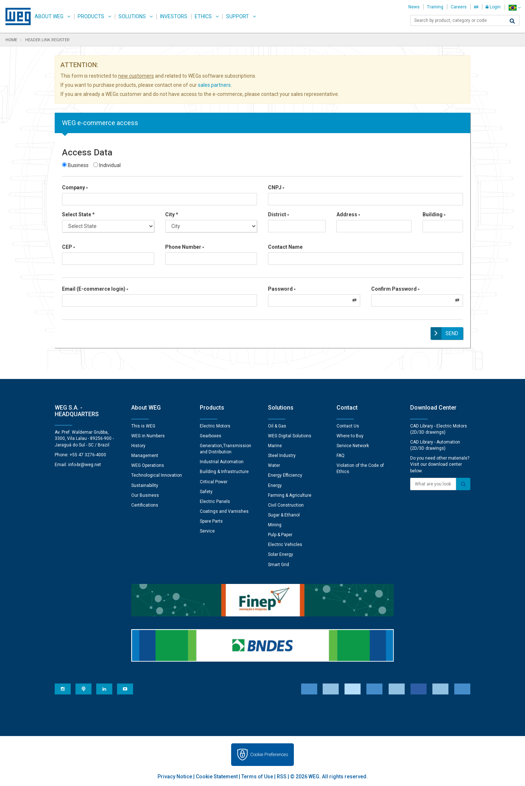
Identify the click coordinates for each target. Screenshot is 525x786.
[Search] (512, 21)
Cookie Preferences (269, 753)
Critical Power (214, 480)
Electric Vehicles (285, 543)
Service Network (353, 444)
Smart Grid (278, 563)
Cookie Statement (217, 775)
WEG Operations (147, 464)
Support (237, 16)
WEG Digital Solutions (289, 434)
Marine (275, 444)
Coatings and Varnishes (224, 510)
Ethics (203, 16)
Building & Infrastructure (224, 470)
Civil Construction (286, 504)
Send (452, 333)
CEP (68, 247)
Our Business (145, 494)
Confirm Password (395, 289)
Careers (459, 6)
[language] (514, 7)
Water (274, 464)
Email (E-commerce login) (95, 289)
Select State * (78, 214)
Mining (274, 523)
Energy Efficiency (285, 474)
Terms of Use (257, 775)
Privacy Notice (175, 775)
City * (171, 214)
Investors (173, 16)
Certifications (144, 504)
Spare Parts (211, 520)
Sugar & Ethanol (284, 513)
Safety (206, 490)
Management (144, 454)
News (414, 6)
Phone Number (184, 247)
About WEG (49, 16)
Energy (275, 484)
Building (434, 214)
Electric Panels (215, 500)
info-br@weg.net (84, 463)
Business (75, 165)
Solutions (132, 16)
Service (207, 530)
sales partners (214, 85)
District (278, 214)
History (138, 444)
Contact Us (348, 424)
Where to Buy (350, 434)
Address (348, 214)
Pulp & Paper (280, 533)
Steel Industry (282, 454)
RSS (282, 775)
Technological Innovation (156, 474)
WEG (15, 16)
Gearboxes (210, 434)
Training (435, 6)
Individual (107, 165)
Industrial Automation (222, 460)
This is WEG (143, 424)
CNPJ (276, 187)
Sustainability (144, 484)
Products (91, 16)
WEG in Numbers (148, 434)
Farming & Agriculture (289, 494)
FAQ (341, 454)
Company (75, 187)
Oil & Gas (277, 424)
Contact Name (285, 247)
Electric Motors (215, 424)
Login (493, 6)
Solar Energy (280, 553)
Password (282, 289)
